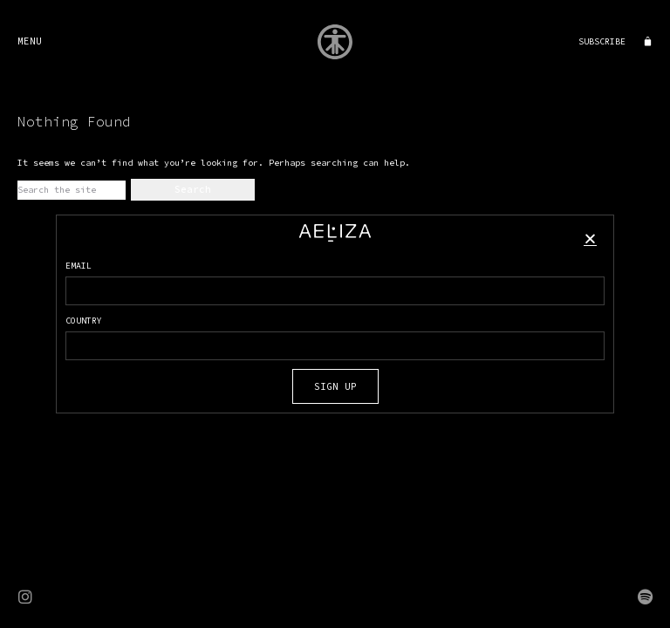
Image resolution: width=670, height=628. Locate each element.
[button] (590, 238)
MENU (29, 41)
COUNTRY (83, 320)
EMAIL (78, 265)
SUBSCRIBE (602, 41)
